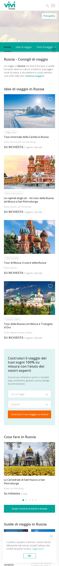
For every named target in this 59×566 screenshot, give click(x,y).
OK (29, 556)
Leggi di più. (38, 548)
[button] (23, 500)
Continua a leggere (34, 75)
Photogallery (49, 16)
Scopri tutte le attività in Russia (29, 508)
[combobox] (29, 394)
